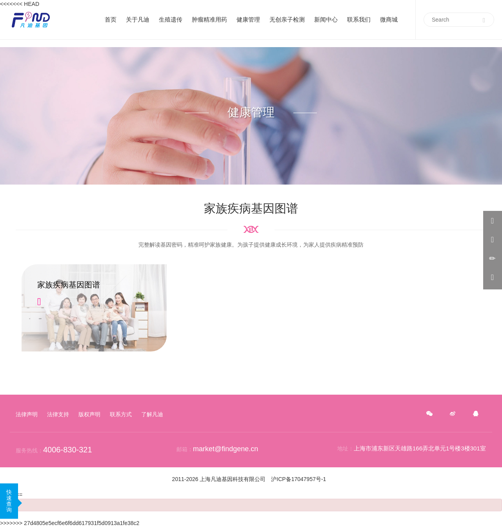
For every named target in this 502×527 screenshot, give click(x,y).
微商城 (389, 19)
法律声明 (27, 414)
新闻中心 (326, 19)
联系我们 (359, 19)
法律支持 (58, 414)
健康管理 (248, 19)
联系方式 (121, 414)
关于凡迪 (137, 19)
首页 (110, 19)
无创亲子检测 (287, 19)
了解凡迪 (152, 414)
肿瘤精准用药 (209, 19)
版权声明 (89, 414)
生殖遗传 (170, 19)
